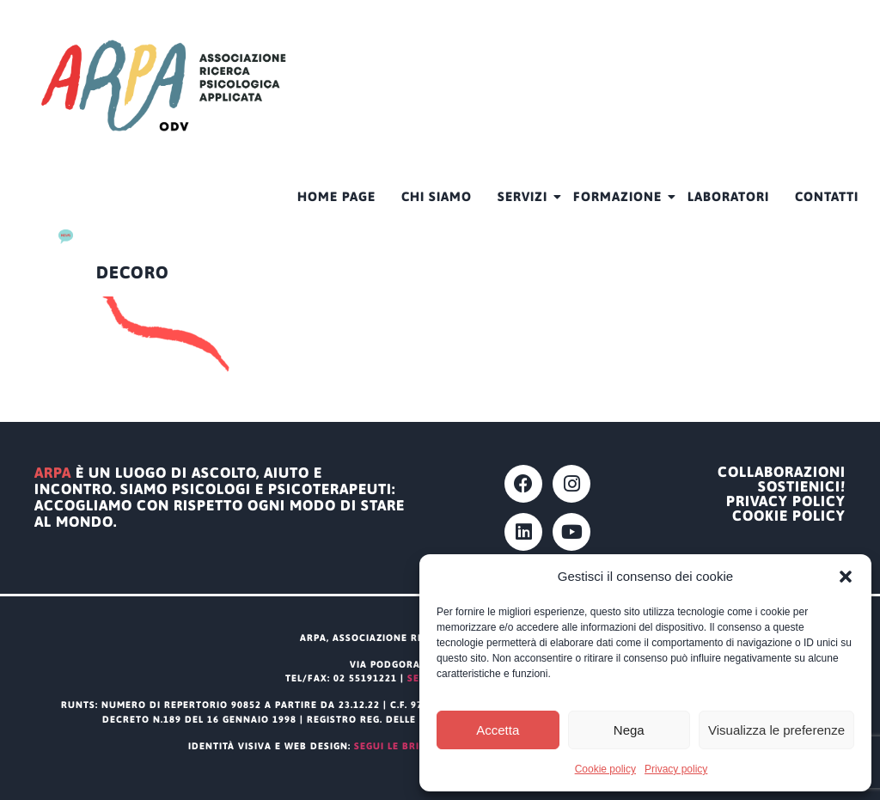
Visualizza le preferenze (776, 730)
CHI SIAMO (436, 196)
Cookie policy (605, 769)
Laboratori (728, 196)
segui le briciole (401, 746)
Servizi (529, 196)
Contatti (827, 196)
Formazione (624, 196)
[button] (845, 576)
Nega (629, 730)
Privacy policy (676, 769)
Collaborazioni (782, 472)
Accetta (497, 730)
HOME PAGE (336, 196)
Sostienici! (802, 486)
